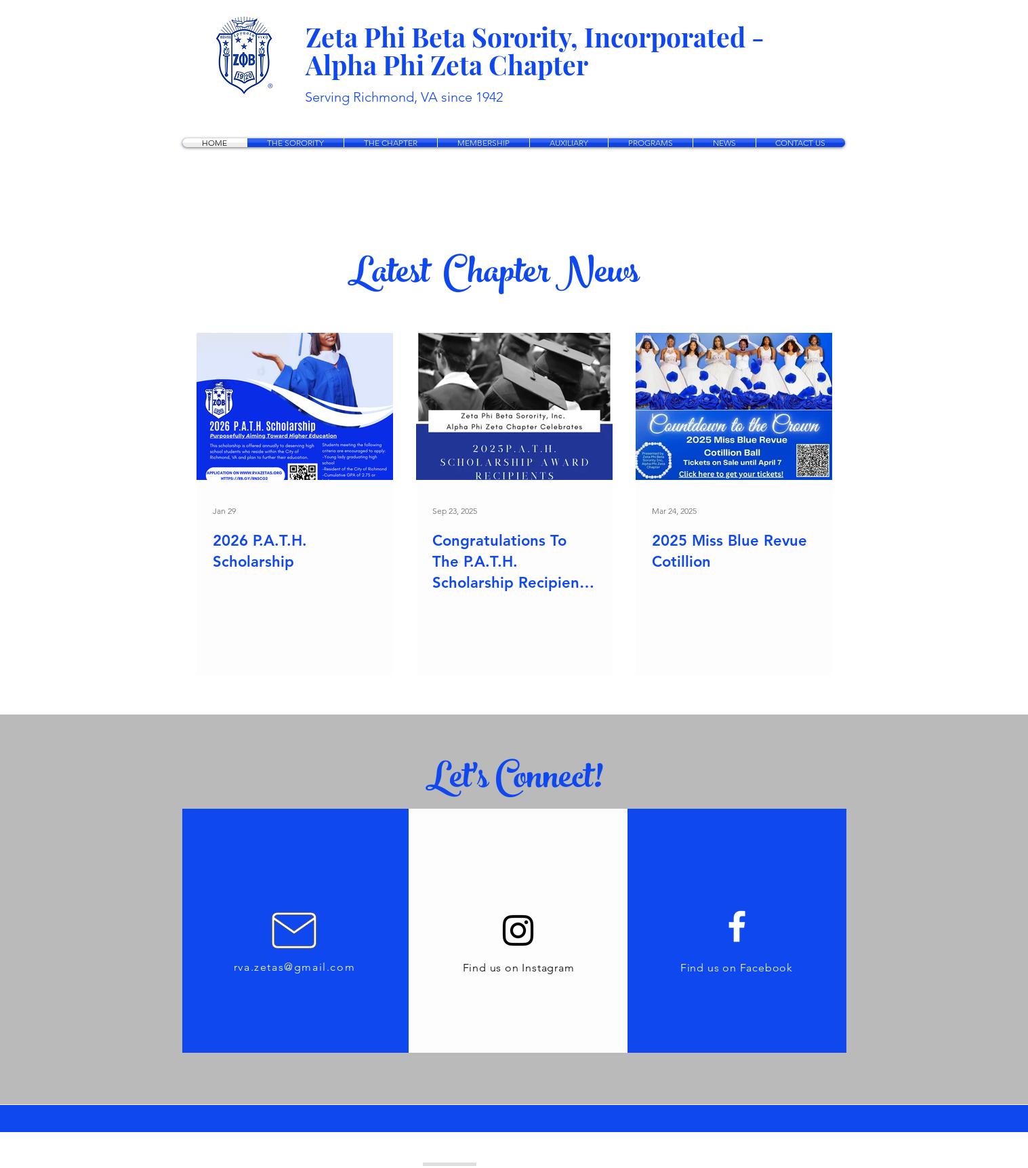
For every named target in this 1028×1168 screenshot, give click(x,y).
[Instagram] (518, 930)
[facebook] (505, 1158)
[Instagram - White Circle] (528, 1158)
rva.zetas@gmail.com (294, 967)
